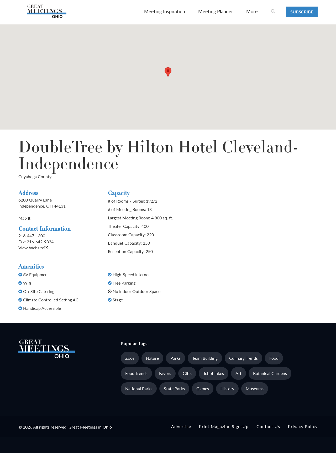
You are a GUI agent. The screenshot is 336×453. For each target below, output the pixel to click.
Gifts (187, 373)
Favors (165, 373)
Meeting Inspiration (164, 11)
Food (274, 358)
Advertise (181, 426)
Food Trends (136, 373)
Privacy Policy (303, 426)
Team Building (205, 358)
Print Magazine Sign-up (224, 426)
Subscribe (301, 12)
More (252, 11)
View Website (33, 248)
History (227, 388)
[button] (168, 72)
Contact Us (268, 426)
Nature (152, 358)
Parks (175, 358)
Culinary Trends (243, 358)
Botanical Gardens (270, 373)
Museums (255, 388)
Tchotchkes (213, 373)
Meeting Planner (215, 11)
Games (202, 388)
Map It (24, 218)
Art (238, 373)
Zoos (129, 358)
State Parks (174, 388)
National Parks (138, 388)
